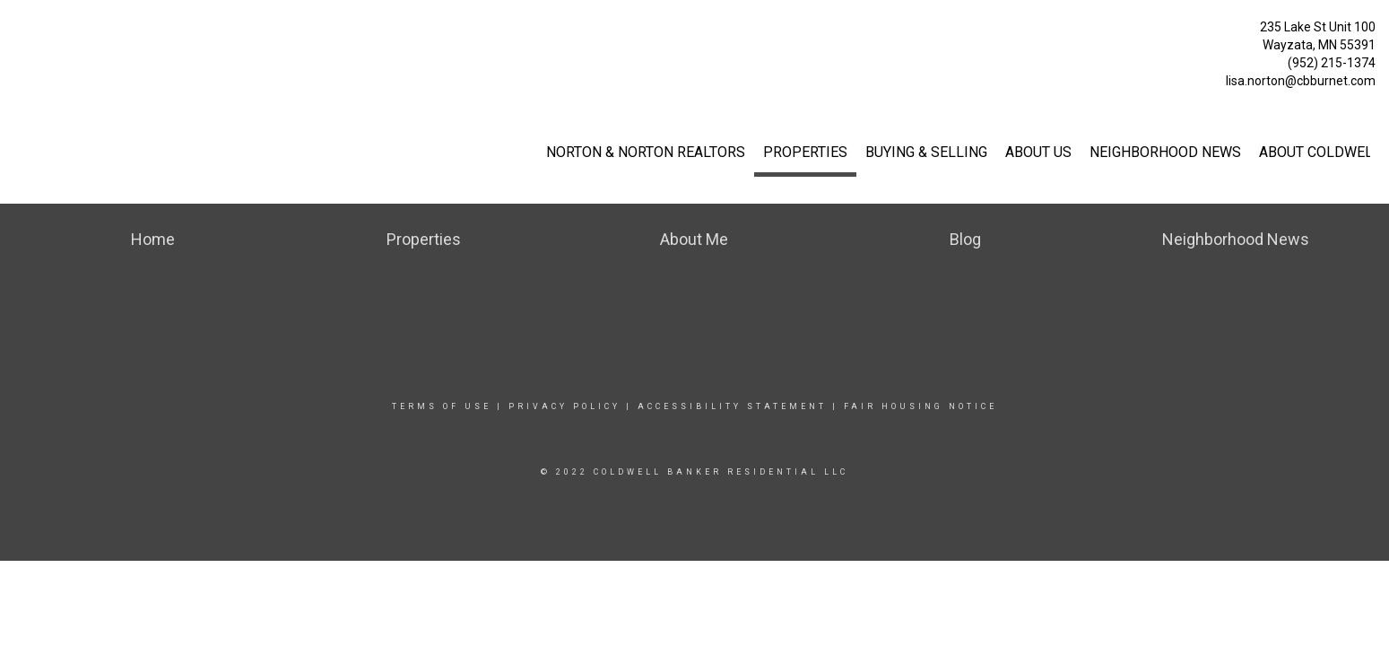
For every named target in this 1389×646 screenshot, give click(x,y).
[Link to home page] (18, 31)
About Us (1038, 152)
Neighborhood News (1165, 152)
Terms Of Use (441, 406)
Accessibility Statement (732, 406)
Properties (805, 152)
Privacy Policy (564, 406)
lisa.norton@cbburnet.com (1301, 81)
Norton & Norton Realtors (645, 152)
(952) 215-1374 (1332, 63)
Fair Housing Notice (920, 406)
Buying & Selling (926, 152)
